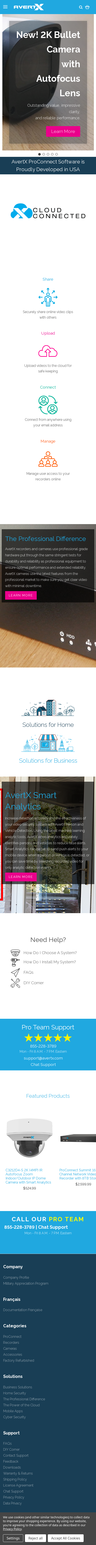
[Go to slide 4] (52, 154)
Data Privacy (12, 1503)
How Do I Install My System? (43, 961)
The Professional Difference (24, 1399)
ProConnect (12, 1337)
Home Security (14, 1393)
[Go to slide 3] (48, 154)
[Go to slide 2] (43, 154)
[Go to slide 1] (39, 154)
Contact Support (16, 1455)
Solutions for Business (48, 760)
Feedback (10, 1461)
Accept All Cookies (65, 1538)
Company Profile (16, 1277)
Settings (13, 1538)
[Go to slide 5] (56, 154)
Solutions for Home (48, 724)
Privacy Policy (13, 1497)
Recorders (11, 1343)
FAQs (22, 972)
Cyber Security (14, 1417)
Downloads (12, 1467)
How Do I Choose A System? (44, 952)
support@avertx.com (43, 1058)
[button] (63, 131)
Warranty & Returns (18, 1473)
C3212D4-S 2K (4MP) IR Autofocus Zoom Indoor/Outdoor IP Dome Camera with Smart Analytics (28, 1176)
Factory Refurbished (18, 1360)
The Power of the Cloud (21, 1405)
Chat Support (43, 1064)
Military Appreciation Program (25, 1283)
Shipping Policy (15, 1479)
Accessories (12, 1355)
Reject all (35, 1538)
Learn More (21, 595)
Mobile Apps (13, 1411)
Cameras (10, 1349)
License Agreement (18, 1485)
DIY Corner (27, 982)
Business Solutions (17, 1387)
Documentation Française (22, 1310)
